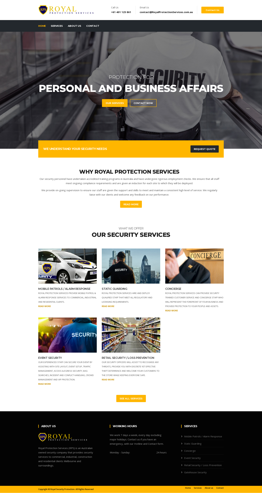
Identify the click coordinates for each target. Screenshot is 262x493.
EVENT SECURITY (50, 358)
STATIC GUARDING (114, 289)
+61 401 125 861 (121, 12)
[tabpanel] (131, 90)
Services (57, 25)
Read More (131, 204)
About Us (74, 25)
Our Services (83, 103)
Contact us (213, 10)
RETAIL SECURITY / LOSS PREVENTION (128, 358)
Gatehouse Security (195, 472)
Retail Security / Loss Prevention (203, 465)
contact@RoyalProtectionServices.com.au (166, 12)
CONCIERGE (173, 289)
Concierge (190, 451)
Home (42, 25)
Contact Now (112, 103)
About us (209, 488)
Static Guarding (193, 443)
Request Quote (204, 149)
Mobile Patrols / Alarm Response (203, 436)
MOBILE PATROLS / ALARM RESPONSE (64, 289)
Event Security (192, 458)
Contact (92, 25)
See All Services (131, 398)
